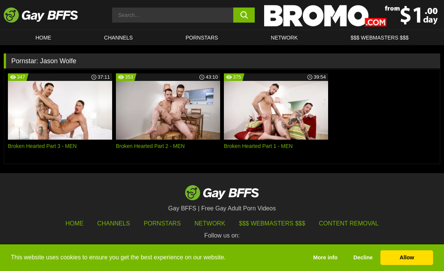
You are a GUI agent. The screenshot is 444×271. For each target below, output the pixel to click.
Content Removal (349, 223)
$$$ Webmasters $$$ (380, 38)
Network (284, 38)
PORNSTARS (202, 38)
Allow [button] (407, 257)
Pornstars (162, 223)
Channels (113, 223)
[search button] (244, 15)
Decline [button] (363, 257)
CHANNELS (118, 38)
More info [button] (325, 257)
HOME (43, 38)
